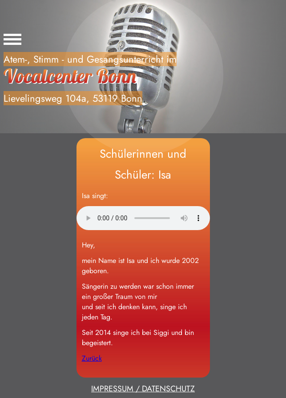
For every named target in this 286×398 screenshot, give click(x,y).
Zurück (92, 358)
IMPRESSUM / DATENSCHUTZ (143, 388)
